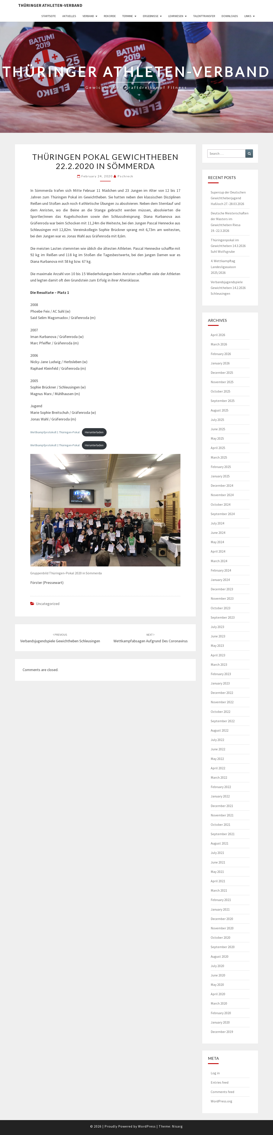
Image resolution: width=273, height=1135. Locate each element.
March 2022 (219, 777)
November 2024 (222, 495)
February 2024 (221, 570)
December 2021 (222, 806)
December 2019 (222, 1032)
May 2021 (217, 871)
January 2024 (220, 580)
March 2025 (219, 457)
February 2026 (221, 354)
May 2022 (217, 759)
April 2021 (218, 881)
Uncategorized (48, 603)
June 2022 (218, 749)
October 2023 (220, 608)
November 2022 (222, 702)
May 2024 (217, 542)
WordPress (147, 1126)
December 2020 (222, 919)
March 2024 (219, 561)
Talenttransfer (204, 16)
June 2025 (218, 429)
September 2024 (223, 514)
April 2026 (218, 335)
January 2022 (220, 796)
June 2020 (218, 975)
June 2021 (218, 862)
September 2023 (223, 617)
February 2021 (221, 900)
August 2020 (219, 956)
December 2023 (222, 589)
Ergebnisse (150, 16)
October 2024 (220, 504)
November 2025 (222, 382)
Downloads (230, 16)
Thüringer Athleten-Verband (50, 5)
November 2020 (222, 928)
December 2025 (222, 372)
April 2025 (218, 448)
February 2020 (221, 1013)
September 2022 (223, 721)
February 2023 (221, 674)
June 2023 (218, 636)
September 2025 (223, 401)
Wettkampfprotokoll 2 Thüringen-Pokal (55, 445)
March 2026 (219, 344)
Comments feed (222, 1092)
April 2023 (218, 655)
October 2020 (220, 937)
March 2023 (219, 664)
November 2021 (222, 815)
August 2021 (219, 843)
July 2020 (217, 966)
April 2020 (218, 994)
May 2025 (217, 438)
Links (247, 16)
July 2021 (217, 853)
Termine (127, 16)
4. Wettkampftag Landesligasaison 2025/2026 (223, 266)
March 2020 (219, 1003)
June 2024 (218, 532)
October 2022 (220, 711)
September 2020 (223, 947)
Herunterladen (94, 432)
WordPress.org (221, 1101)
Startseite (48, 16)
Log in (215, 1073)
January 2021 (220, 909)
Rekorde (110, 16)
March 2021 (219, 890)
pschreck (125, 176)
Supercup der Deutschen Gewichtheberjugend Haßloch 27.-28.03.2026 (228, 198)
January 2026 (220, 363)
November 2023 (222, 598)
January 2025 (220, 476)
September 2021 (223, 834)
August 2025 (219, 410)
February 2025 (221, 467)
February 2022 (221, 787)
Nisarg (177, 1126)
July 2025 (217, 419)
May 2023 (217, 645)
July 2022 (217, 740)
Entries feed (219, 1082)
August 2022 (219, 730)
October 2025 (220, 391)
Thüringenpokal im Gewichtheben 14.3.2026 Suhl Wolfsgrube (228, 246)
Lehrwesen (175, 16)
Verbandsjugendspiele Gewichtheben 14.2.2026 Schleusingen (228, 288)
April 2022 (218, 768)
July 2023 (217, 627)
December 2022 (222, 692)
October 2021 (220, 824)
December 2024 (222, 485)
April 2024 (218, 551)
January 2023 (220, 683)
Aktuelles (69, 16)
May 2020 (217, 984)
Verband (88, 16)
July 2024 (217, 523)
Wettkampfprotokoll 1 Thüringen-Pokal (55, 432)
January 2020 (220, 1022)
